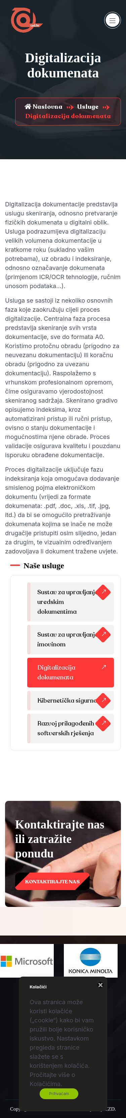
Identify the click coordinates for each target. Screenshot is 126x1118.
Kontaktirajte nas (52, 881)
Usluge (87, 107)
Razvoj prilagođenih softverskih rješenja (65, 728)
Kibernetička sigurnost (69, 701)
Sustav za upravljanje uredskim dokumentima (67, 602)
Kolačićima (45, 1083)
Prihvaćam (59, 1093)
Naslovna (43, 107)
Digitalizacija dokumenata (56, 672)
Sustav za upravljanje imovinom (67, 639)
